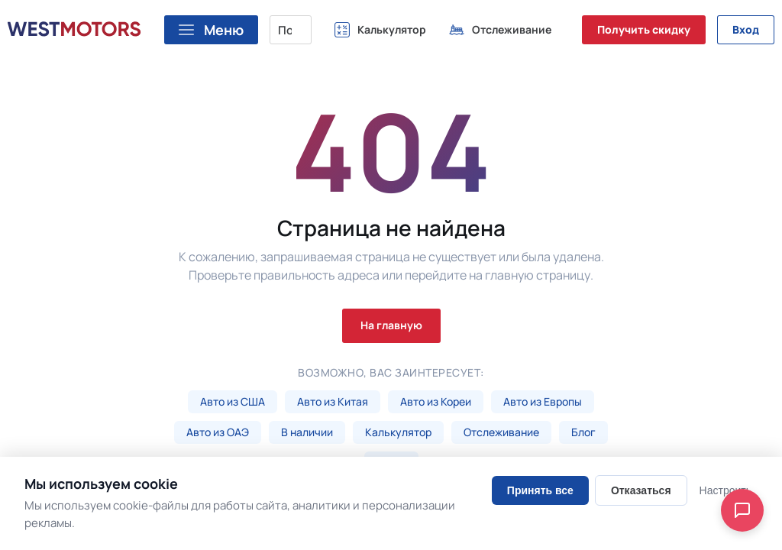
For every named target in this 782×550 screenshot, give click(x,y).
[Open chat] (742, 510)
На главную (391, 325)
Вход (745, 29)
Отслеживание (501, 432)
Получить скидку (643, 29)
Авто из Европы (542, 401)
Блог (583, 432)
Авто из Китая (332, 401)
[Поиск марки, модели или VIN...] (291, 29)
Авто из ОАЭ (217, 432)
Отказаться (641, 490)
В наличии (307, 432)
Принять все (540, 490)
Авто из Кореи (435, 401)
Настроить (725, 490)
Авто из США (232, 401)
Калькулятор (398, 432)
